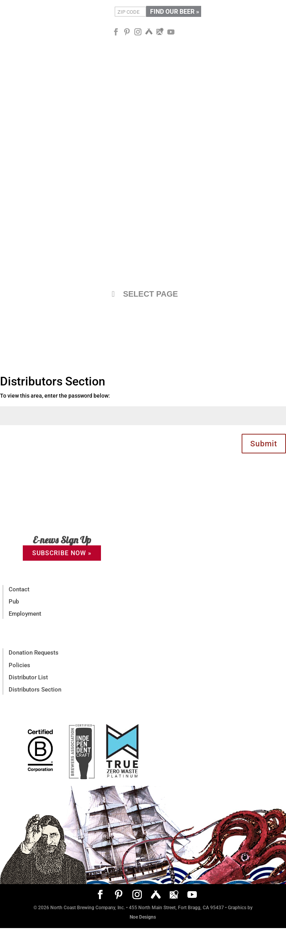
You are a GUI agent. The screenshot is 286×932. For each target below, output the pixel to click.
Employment (25, 613)
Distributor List (28, 677)
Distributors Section (35, 689)
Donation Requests (34, 652)
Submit (263, 443)
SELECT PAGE (143, 294)
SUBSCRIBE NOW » (62, 553)
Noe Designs (143, 917)
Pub (14, 601)
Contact (19, 589)
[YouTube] (170, 32)
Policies (19, 665)
